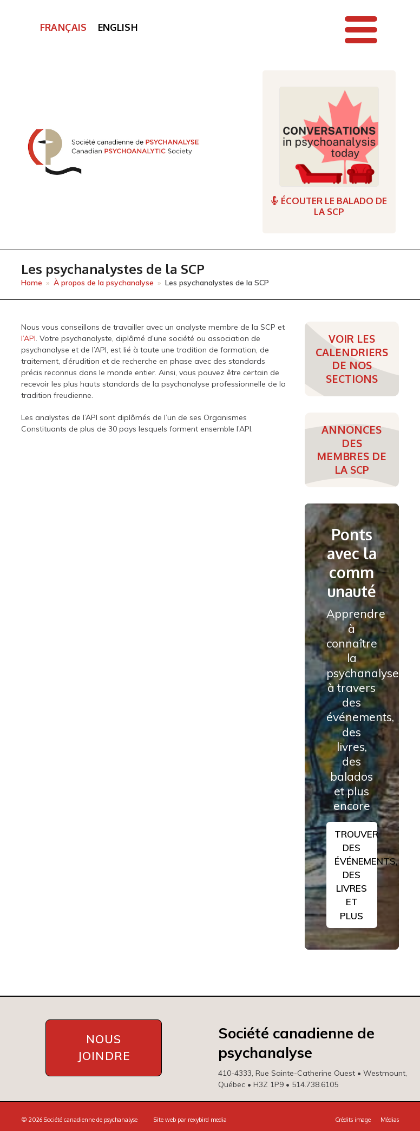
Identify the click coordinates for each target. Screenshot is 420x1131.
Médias (389, 1119)
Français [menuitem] (63, 27)
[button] (361, 29)
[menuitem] (64, 27)
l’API (28, 338)
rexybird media (207, 1119)
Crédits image (353, 1119)
